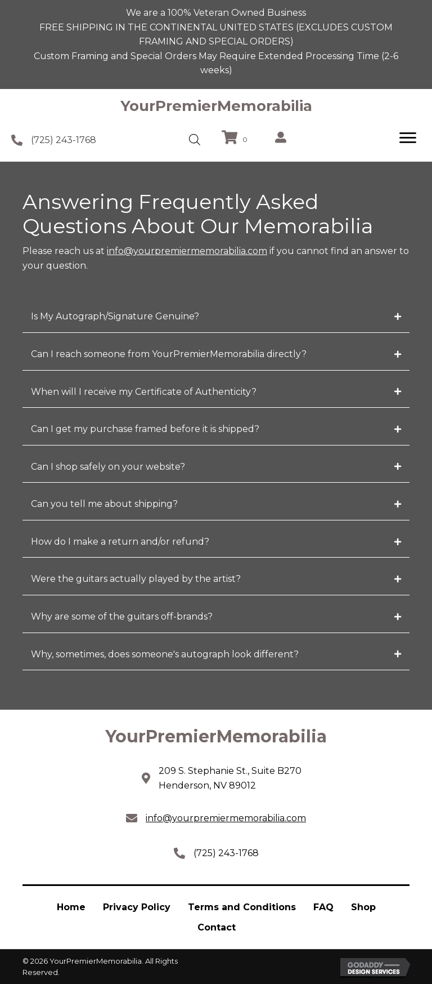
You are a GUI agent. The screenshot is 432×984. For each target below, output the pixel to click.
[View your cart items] (236, 138)
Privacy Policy (136, 907)
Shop (363, 907)
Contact (216, 927)
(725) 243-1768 (63, 140)
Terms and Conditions (242, 907)
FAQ (323, 907)
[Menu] (408, 138)
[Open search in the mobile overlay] (194, 139)
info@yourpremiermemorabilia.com (187, 251)
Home (71, 907)
